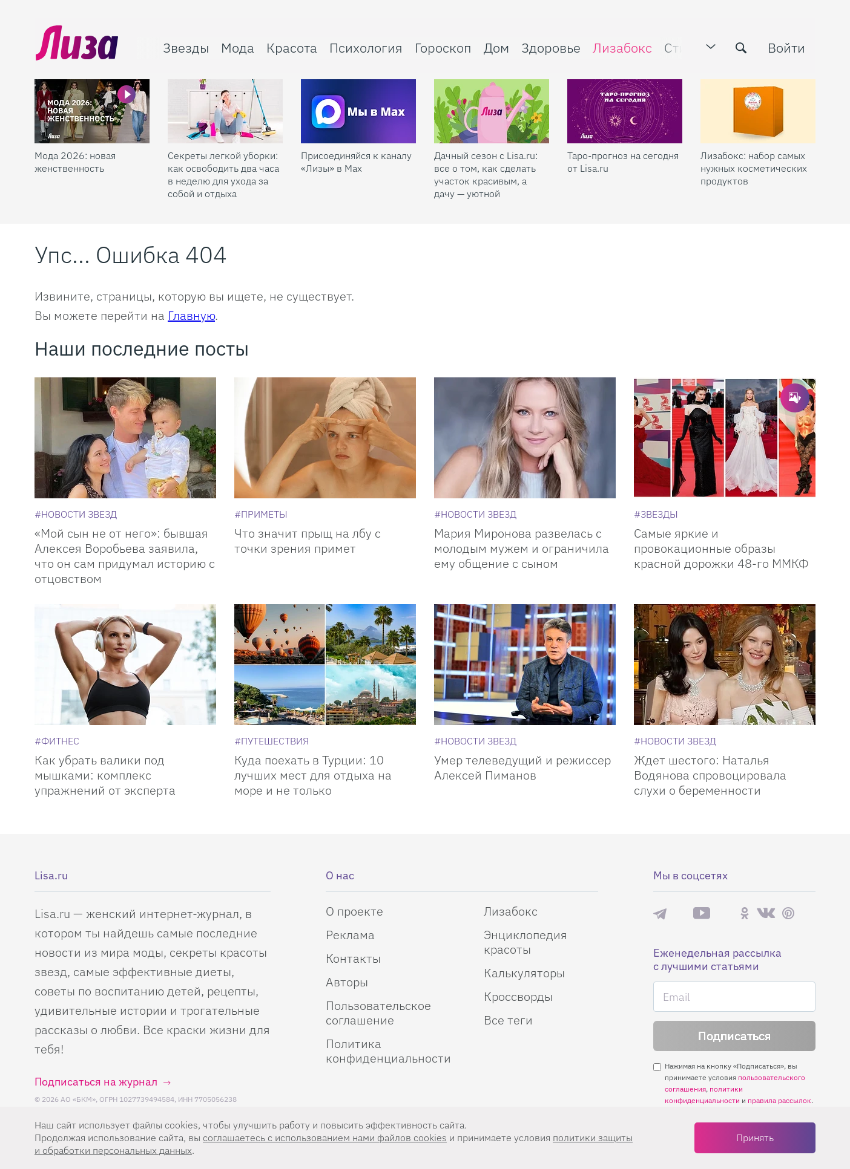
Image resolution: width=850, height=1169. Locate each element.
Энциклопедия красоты (525, 941)
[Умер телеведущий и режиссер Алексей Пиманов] (525, 664)
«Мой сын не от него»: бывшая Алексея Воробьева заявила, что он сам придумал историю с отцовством (125, 556)
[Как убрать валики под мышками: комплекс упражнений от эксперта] (125, 664)
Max (680, 913)
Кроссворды (518, 996)
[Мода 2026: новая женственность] (92, 109)
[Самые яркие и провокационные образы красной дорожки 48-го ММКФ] (724, 437)
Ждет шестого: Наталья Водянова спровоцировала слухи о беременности (710, 775)
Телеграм (660, 913)
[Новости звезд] (76, 514)
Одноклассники (744, 913)
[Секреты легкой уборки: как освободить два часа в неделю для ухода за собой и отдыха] (225, 109)
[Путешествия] (271, 741)
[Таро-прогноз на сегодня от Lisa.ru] (624, 109)
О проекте (354, 911)
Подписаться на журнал (96, 1082)
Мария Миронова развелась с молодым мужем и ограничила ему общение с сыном (521, 548)
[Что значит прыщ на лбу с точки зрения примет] (325, 437)
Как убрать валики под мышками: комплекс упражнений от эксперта (105, 775)
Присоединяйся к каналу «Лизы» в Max (356, 160)
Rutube (725, 913)
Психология (364, 46)
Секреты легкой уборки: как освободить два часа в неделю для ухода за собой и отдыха (223, 173)
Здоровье (549, 46)
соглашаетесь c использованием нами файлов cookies (325, 1138)
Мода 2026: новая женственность (75, 160)
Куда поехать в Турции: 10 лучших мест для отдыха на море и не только (313, 775)
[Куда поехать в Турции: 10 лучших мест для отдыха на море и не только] (325, 664)
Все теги (508, 1020)
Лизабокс (621, 46)
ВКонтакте (766, 913)
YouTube (701, 913)
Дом (495, 46)
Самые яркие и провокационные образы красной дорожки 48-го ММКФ (721, 548)
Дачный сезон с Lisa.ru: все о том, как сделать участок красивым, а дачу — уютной (486, 173)
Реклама (350, 934)
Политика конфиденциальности (388, 1050)
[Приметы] (261, 514)
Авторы (347, 982)
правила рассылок (779, 1100)
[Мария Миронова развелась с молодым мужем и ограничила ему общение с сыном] (525, 437)
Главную (191, 315)
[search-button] (742, 47)
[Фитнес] (57, 741)
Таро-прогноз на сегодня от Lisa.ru (623, 160)
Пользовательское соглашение (378, 1012)
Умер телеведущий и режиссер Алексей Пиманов (522, 767)
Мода (236, 46)
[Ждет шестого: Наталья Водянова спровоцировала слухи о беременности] (724, 664)
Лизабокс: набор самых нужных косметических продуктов (753, 166)
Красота (290, 46)
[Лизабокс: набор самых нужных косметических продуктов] (757, 109)
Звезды (185, 46)
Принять (755, 1138)
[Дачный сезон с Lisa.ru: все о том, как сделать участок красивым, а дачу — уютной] (491, 109)
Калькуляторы (524, 973)
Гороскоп (441, 46)
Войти (787, 46)
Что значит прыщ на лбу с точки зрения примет (307, 540)
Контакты (353, 958)
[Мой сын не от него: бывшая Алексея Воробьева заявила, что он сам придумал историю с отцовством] (125, 437)
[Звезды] (656, 514)
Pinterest (788, 913)
